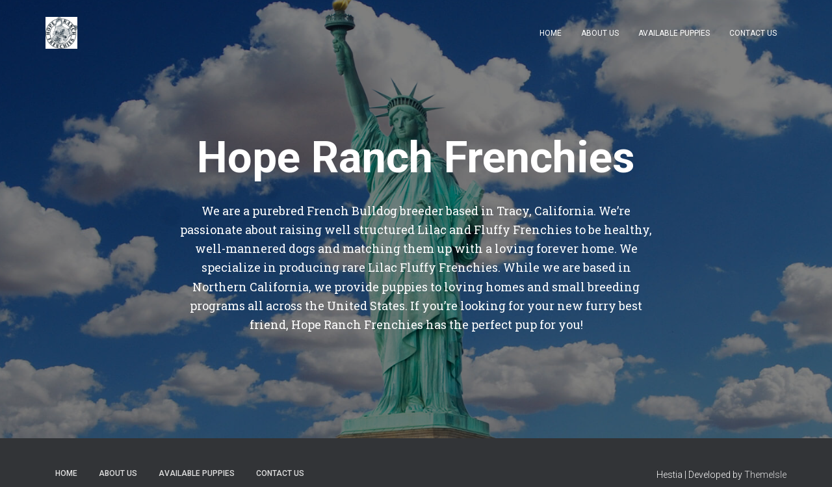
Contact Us (753, 33)
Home (551, 33)
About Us (600, 33)
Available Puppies (674, 33)
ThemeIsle (765, 474)
